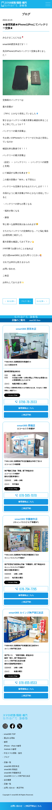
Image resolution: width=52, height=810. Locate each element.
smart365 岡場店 (10, 769)
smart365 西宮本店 (11, 766)
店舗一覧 (7, 762)
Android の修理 (10, 749)
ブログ (6, 757)
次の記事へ (41, 301)
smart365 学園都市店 (12, 773)
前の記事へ (11, 301)
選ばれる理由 (9, 738)
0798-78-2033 (28, 401)
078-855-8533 (28, 682)
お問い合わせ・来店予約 (14, 788)
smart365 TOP (10, 734)
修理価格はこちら (26, 408)
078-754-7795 (27, 588)
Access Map (12, 395)
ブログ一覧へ (26, 301)
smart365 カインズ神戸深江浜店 (17, 776)
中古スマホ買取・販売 (13, 753)
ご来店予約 (26, 414)
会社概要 (7, 780)
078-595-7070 (28, 495)
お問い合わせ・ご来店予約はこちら (26, 806)
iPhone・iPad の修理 (12, 746)
